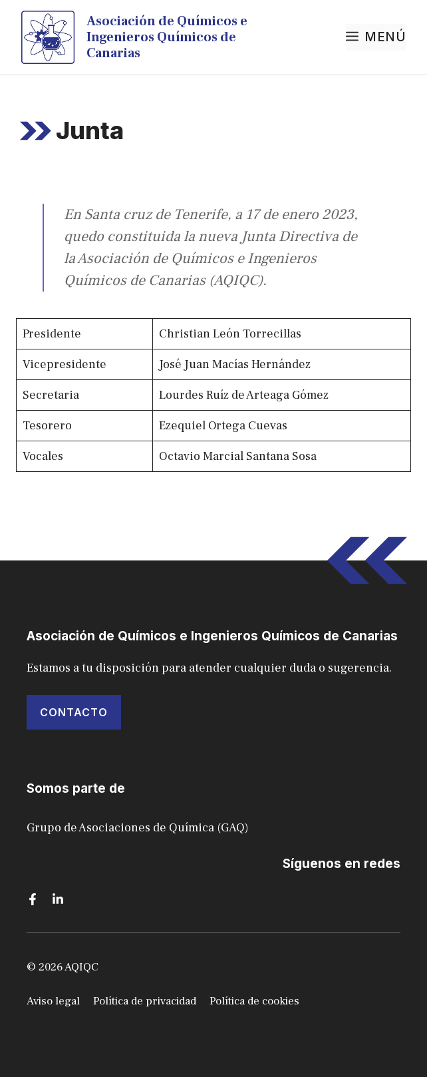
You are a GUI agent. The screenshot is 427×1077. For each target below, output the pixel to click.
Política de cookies (254, 1001)
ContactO (74, 712)
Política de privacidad (144, 1001)
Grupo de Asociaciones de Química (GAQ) (138, 827)
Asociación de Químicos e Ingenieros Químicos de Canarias (166, 37)
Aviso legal (53, 1001)
